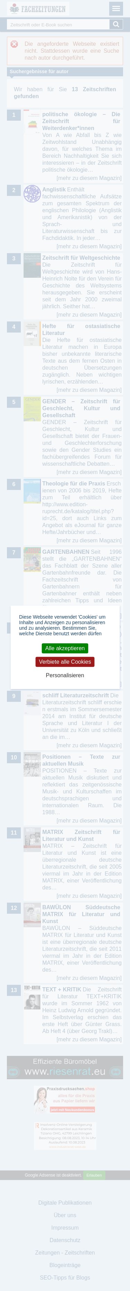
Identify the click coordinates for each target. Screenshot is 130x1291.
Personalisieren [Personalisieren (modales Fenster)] (65, 675)
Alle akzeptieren (65, 648)
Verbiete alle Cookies (65, 662)
